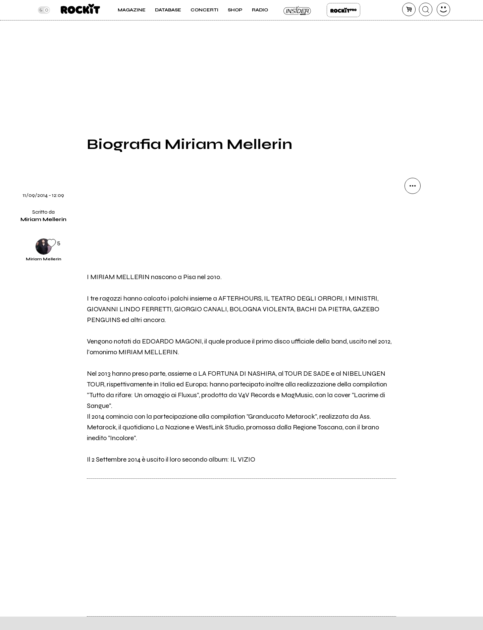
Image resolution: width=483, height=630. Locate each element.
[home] (80, 10)
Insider (297, 10)
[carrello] (409, 9)
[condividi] (413, 186)
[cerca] (425, 9)
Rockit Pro (343, 10)
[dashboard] (443, 9)
